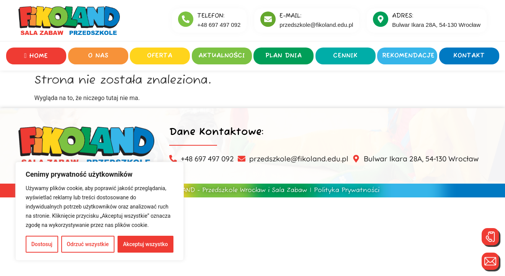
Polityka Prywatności (346, 190)
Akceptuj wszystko (145, 244)
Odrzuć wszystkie (88, 244)
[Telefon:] (185, 19)
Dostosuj (41, 244)
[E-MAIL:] (268, 19)
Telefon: (210, 16)
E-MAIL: (290, 16)
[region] (99, 211)
